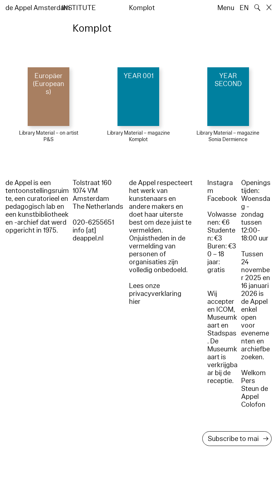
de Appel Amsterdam (37, 8)
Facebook (222, 198)
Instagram (220, 186)
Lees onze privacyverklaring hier (155, 293)
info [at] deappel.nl (88, 234)
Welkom (253, 373)
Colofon (253, 404)
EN (244, 8)
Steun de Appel (254, 392)
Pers (248, 381)
